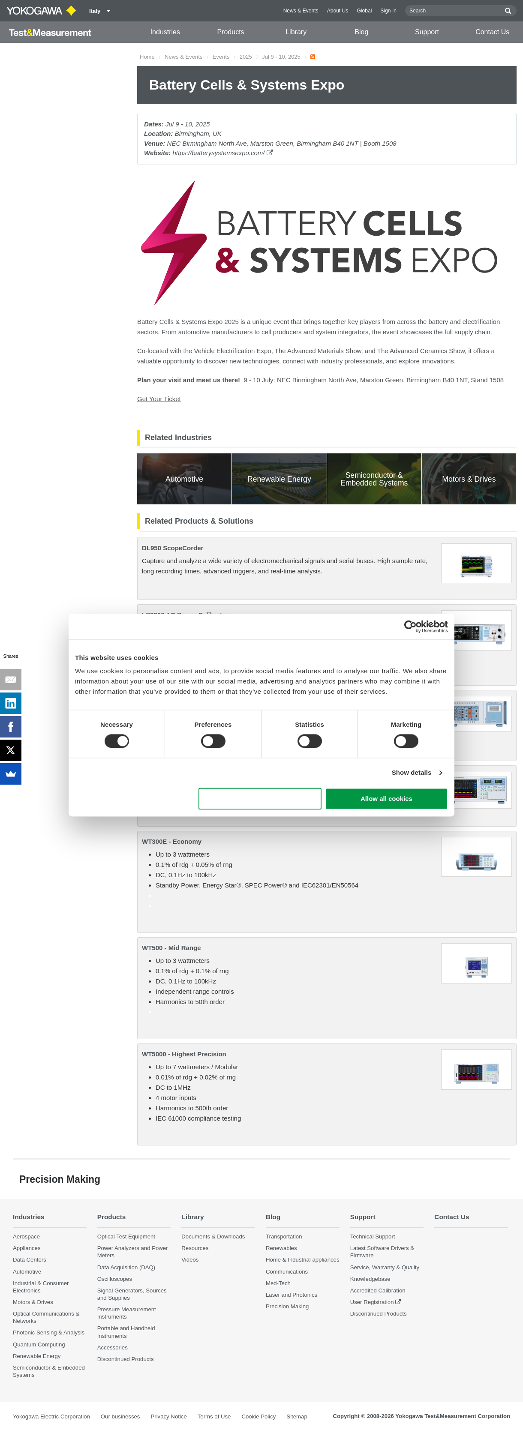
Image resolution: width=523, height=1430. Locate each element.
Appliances (27, 1248)
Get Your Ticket (159, 398)
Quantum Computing (39, 1344)
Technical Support (372, 1236)
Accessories (112, 1347)
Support (427, 32)
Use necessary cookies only (260, 798)
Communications (287, 1271)
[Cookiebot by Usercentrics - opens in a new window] (410, 626)
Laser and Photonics (291, 1295)
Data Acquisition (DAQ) (126, 1267)
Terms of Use (214, 1416)
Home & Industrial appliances (303, 1259)
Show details (412, 772)
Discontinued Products (125, 1359)
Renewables (281, 1248)
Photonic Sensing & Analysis (48, 1332)
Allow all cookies (386, 798)
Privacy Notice (168, 1416)
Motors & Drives (33, 1302)
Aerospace (26, 1236)
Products (230, 32)
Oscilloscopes (114, 1279)
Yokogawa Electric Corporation (51, 1416)
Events (221, 57)
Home (147, 57)
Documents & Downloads (213, 1236)
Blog (361, 32)
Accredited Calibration (378, 1290)
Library (296, 32)
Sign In (388, 11)
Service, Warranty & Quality (384, 1267)
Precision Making (287, 1306)
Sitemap (296, 1416)
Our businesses (120, 1416)
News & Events (301, 11)
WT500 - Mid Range (171, 947)
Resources (194, 1248)
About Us (338, 11)
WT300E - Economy (171, 841)
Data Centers (29, 1259)
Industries (165, 32)
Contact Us (492, 32)
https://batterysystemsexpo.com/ (222, 152)
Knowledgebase (370, 1279)
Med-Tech (278, 1283)
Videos (189, 1259)
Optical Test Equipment (126, 1236)
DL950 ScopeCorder (172, 548)
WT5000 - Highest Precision (184, 1054)
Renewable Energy (36, 1356)
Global (364, 11)
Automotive (27, 1271)
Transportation (284, 1236)
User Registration (372, 1302)
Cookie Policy (258, 1416)
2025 (246, 57)
